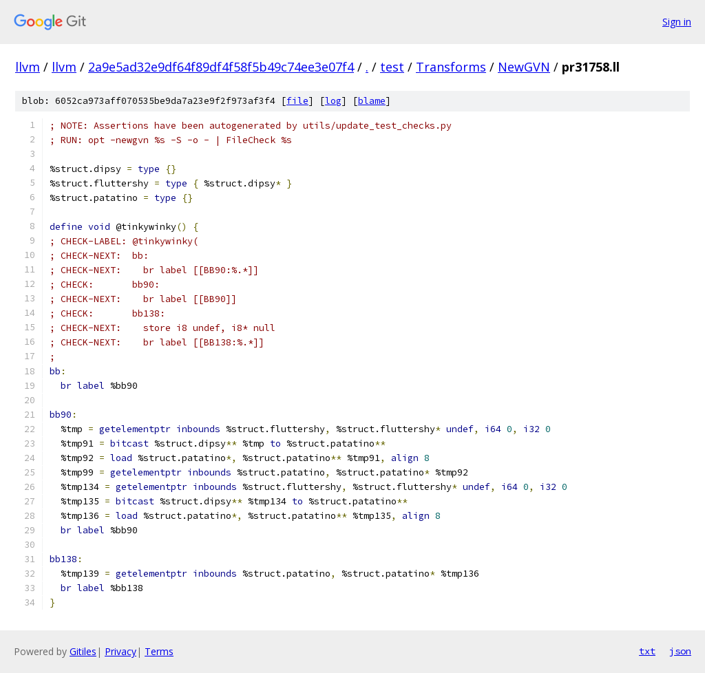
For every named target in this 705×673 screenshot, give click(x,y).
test (392, 66)
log (333, 101)
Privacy (120, 651)
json (680, 651)
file (297, 101)
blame (372, 101)
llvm (27, 66)
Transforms (451, 66)
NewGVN (524, 66)
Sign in (676, 21)
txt (647, 651)
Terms (159, 651)
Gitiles (83, 651)
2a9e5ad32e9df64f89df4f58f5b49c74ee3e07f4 (221, 66)
